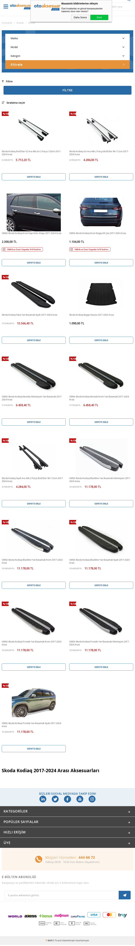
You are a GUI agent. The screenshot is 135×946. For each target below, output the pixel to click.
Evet (99, 17)
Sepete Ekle (34, 176)
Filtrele (67, 65)
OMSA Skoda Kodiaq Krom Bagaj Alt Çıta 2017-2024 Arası (97, 233)
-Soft (49, 941)
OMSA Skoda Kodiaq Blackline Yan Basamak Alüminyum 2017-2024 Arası (100, 480)
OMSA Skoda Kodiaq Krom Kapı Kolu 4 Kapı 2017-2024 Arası (31, 233)
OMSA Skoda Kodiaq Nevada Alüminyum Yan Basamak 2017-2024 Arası (32, 398)
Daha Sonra (80, 17)
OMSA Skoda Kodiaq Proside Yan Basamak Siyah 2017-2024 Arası (31, 725)
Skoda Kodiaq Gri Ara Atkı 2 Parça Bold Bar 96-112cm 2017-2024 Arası (99, 153)
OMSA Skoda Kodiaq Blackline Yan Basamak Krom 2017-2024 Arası (32, 561)
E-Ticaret (57, 941)
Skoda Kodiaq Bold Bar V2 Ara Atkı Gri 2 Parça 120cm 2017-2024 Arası (31, 153)
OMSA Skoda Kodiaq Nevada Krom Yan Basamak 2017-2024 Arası (99, 398)
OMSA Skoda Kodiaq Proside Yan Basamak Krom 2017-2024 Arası (31, 643)
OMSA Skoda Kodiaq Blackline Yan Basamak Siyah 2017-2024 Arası (99, 561)
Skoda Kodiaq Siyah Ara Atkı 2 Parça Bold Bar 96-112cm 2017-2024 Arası (32, 480)
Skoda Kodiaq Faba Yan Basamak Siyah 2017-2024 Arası (29, 314)
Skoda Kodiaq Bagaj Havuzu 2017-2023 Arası (91, 314)
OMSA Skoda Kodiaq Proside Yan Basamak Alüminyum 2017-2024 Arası (99, 643)
